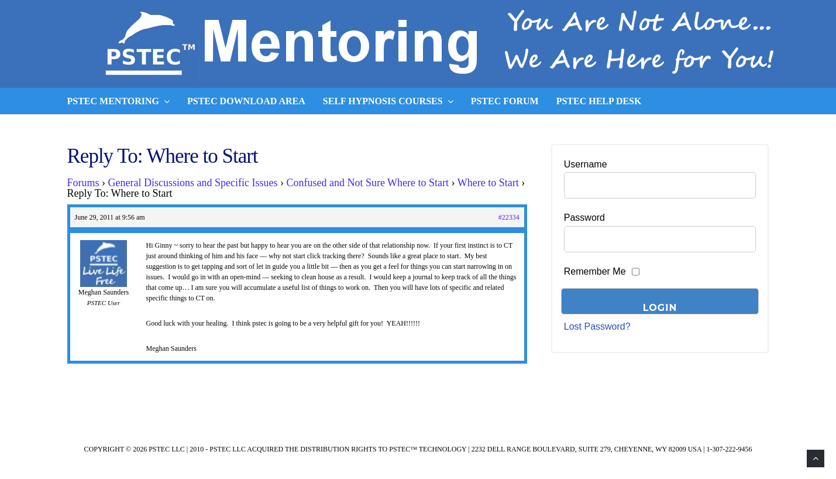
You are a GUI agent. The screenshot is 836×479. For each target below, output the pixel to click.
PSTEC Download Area (246, 101)
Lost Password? (597, 326)
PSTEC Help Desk (599, 101)
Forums (83, 183)
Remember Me (595, 271)
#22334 (509, 217)
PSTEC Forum (505, 101)
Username (585, 164)
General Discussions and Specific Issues (193, 183)
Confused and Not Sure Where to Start (367, 183)
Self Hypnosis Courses (388, 101)
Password (584, 218)
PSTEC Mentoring (118, 101)
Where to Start (488, 183)
